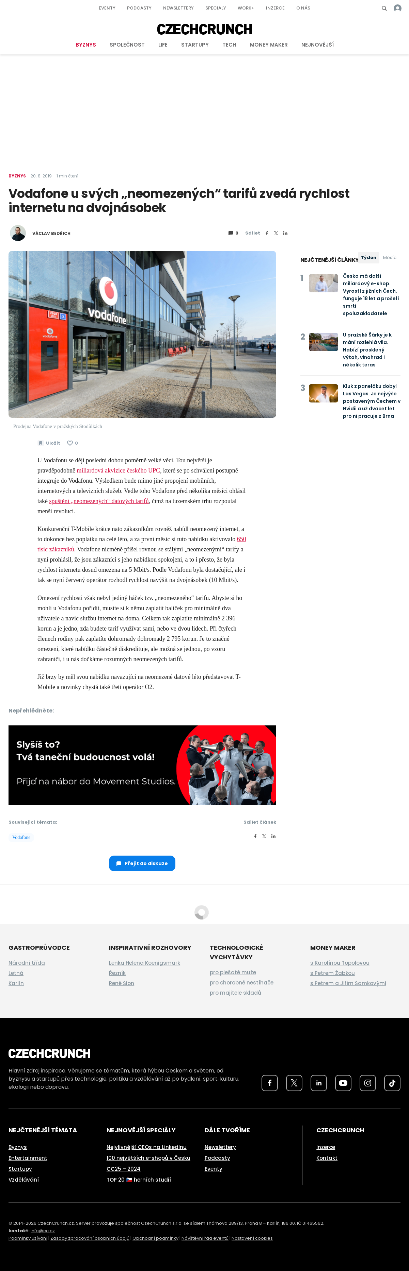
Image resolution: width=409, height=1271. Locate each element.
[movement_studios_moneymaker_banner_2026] (142, 764)
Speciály (215, 8)
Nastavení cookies (252, 1238)
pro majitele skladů (235, 992)
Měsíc (389, 257)
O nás (303, 8)
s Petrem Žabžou (332, 973)
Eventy (107, 8)
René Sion (121, 983)
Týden (368, 257)
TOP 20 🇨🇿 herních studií (139, 1179)
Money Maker (269, 44)
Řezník (117, 973)
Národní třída (27, 962)
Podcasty (139, 8)
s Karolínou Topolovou (339, 962)
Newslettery (178, 8)
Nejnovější (317, 44)
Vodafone (21, 837)
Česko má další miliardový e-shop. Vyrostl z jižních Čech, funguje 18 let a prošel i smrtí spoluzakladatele (371, 295)
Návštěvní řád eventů (205, 1238)
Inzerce (275, 8)
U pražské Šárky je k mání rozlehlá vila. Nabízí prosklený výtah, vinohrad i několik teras (367, 349)
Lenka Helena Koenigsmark (144, 962)
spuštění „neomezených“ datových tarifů (98, 501)
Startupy (195, 44)
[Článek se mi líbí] (72, 443)
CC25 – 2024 (124, 1168)
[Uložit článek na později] (48, 443)
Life (163, 44)
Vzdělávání (24, 1179)
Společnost (127, 44)
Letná (16, 973)
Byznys (86, 44)
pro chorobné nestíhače (241, 982)
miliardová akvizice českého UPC (118, 470)
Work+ (246, 8)
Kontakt (326, 1158)
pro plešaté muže (233, 972)
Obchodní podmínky (155, 1238)
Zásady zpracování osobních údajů (89, 1238)
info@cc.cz (43, 1230)
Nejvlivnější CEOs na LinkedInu (147, 1147)
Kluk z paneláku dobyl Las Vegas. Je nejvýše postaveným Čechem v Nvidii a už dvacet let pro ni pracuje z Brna (371, 401)
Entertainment (28, 1158)
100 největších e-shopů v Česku (148, 1158)
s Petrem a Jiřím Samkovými (348, 983)
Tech (229, 44)
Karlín (16, 983)
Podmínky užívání (28, 1238)
